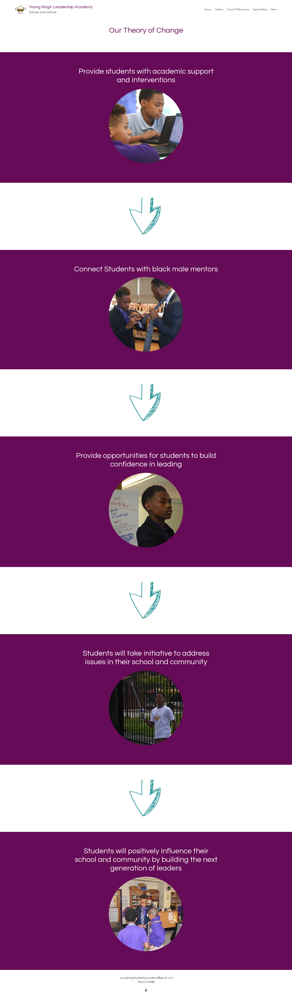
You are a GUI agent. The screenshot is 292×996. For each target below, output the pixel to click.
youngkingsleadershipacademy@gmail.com (146, 977)
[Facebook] (146, 990)
